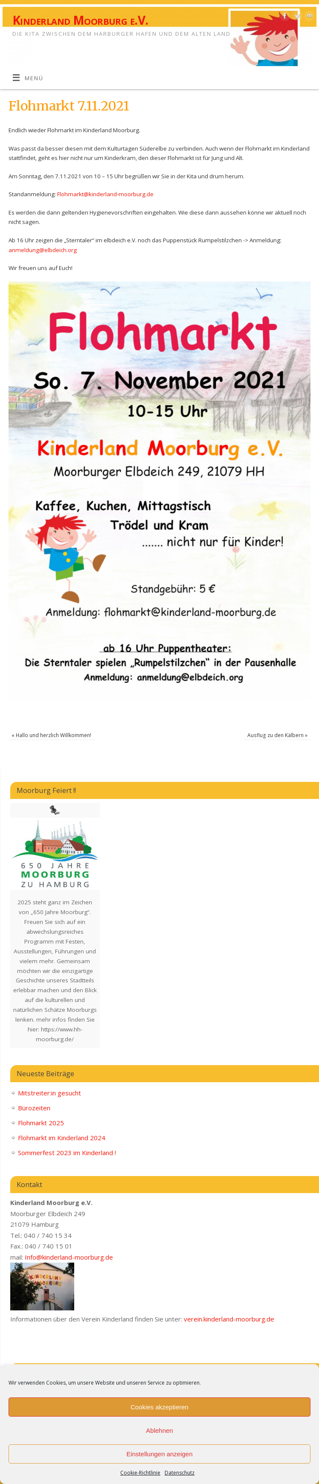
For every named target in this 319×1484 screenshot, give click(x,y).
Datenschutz (179, 1472)
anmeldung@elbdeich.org (43, 250)
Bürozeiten (34, 1108)
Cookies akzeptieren (159, 1407)
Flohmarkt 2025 (41, 1122)
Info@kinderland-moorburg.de (69, 1257)
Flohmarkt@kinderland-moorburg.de (105, 194)
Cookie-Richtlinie (140, 1472)
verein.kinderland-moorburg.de (229, 1319)
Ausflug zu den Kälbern (277, 735)
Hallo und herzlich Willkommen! (51, 735)
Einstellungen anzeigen (159, 1454)
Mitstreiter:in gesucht (49, 1093)
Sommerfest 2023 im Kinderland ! (67, 1152)
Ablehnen (159, 1430)
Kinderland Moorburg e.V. (80, 20)
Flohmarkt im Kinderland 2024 (61, 1137)
